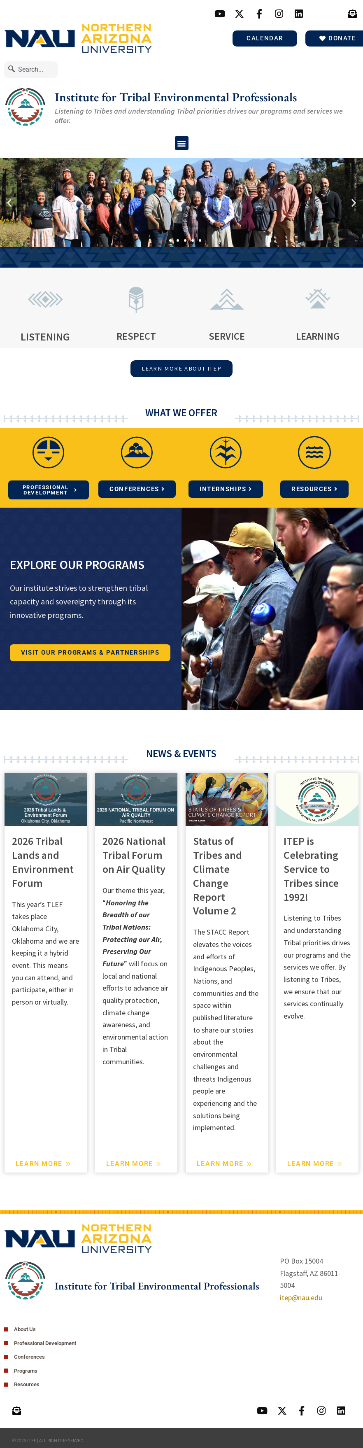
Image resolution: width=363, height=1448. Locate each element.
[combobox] (31, 69)
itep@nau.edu (301, 1298)
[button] (181, 143)
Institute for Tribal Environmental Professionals (176, 97)
